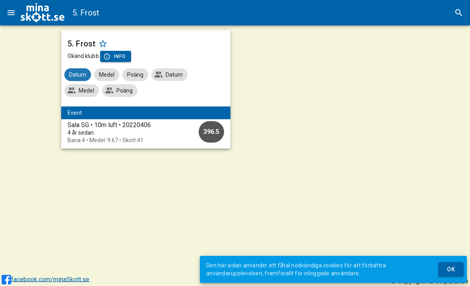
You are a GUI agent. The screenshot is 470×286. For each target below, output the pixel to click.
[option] (145, 132)
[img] (42, 12)
